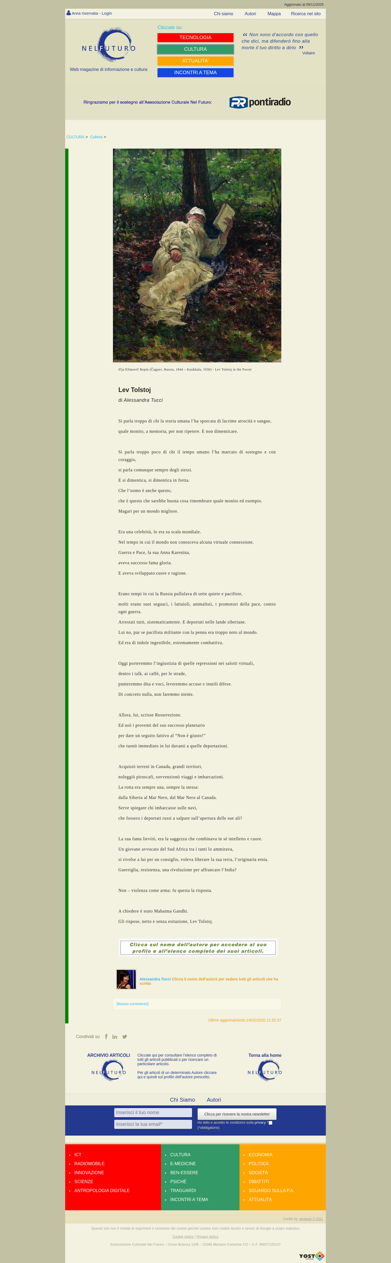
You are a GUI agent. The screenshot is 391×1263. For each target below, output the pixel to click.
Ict (77, 1155)
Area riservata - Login (92, 13)
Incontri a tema (189, 1200)
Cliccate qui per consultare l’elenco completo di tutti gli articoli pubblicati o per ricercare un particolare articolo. (177, 1059)
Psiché (178, 1182)
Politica (259, 1164)
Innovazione (89, 1173)
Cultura (96, 137)
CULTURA (75, 137)
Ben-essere (184, 1173)
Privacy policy (207, 1237)
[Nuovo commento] (132, 1004)
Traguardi (183, 1191)
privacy (261, 1123)
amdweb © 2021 (311, 1219)
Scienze (83, 1182)
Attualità (260, 1200)
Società (258, 1173)
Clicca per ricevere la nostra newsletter (237, 1114)
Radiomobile (89, 1164)
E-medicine (183, 1164)
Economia (260, 1155)
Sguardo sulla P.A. (271, 1191)
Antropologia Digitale (102, 1191)
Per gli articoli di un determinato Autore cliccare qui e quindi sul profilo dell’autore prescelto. (177, 1075)
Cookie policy (183, 1237)
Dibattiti (259, 1182)
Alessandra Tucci (156, 979)
